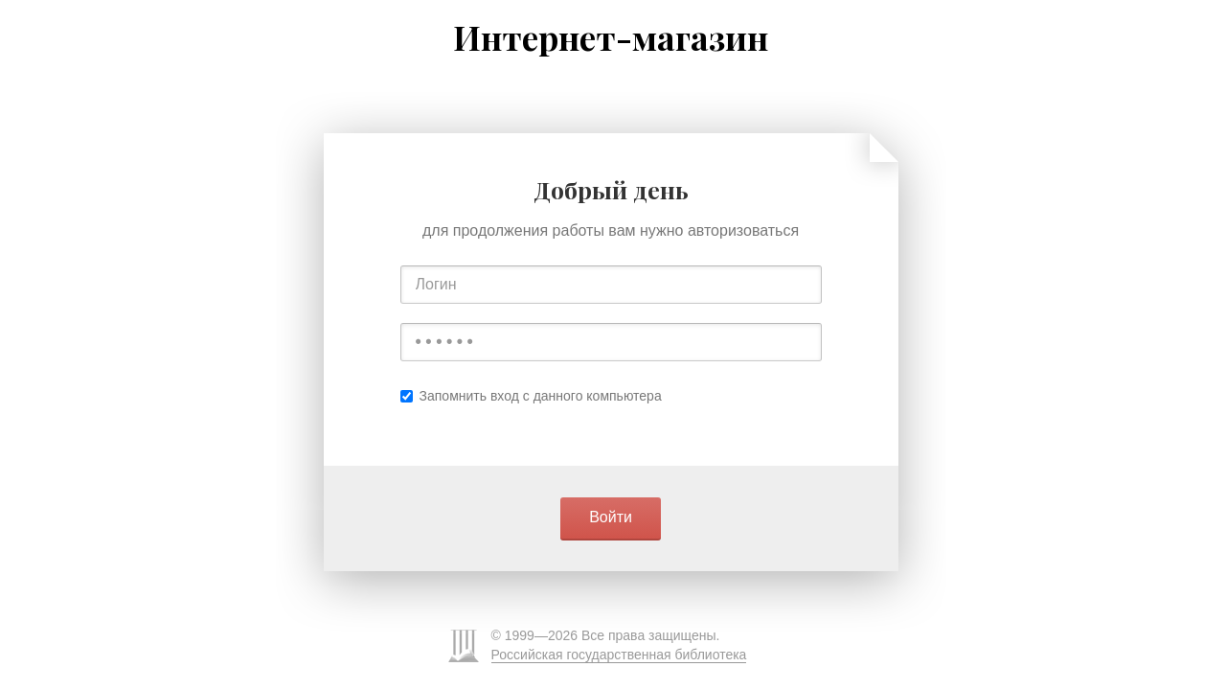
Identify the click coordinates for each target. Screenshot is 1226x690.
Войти (610, 517)
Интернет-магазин (610, 37)
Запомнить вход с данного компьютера (531, 395)
